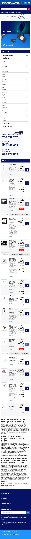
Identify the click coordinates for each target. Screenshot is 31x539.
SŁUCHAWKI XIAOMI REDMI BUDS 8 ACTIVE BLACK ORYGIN (12, 260)
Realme (4, 105)
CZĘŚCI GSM (6, 58)
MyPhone (4, 95)
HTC (3, 76)
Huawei (4, 79)
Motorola (4, 92)
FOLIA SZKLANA (7, 126)
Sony (3, 110)
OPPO (4, 102)
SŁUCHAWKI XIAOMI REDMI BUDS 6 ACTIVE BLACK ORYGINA (13, 384)
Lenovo (4, 84)
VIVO (3, 118)
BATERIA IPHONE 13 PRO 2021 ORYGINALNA (12, 370)
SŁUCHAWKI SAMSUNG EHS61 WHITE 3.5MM (13, 359)
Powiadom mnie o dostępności (19, 214)
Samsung (4, 107)
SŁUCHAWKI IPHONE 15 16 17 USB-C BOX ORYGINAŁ (12, 179)
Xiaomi (4, 120)
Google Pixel (5, 71)
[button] (2, 16)
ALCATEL (4, 61)
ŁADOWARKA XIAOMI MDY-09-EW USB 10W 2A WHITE (12, 200)
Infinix (3, 82)
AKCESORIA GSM (7, 55)
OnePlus (4, 100)
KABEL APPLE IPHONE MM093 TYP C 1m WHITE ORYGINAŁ (12, 242)
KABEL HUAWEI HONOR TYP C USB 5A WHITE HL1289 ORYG (12, 166)
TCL (3, 115)
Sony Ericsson (6, 113)
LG (3, 87)
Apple (3, 64)
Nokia (3, 97)
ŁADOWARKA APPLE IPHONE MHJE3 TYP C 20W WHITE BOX (13, 220)
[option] (15, 16)
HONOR (4, 74)
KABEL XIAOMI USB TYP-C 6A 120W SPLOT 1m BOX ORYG (12, 281)
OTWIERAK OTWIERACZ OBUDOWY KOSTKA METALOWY (13, 297)
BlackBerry (5, 66)
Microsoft (4, 89)
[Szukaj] (14, 9)
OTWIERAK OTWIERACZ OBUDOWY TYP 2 (13, 405)
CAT (3, 69)
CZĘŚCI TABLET (7, 123)
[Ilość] (27, 166)
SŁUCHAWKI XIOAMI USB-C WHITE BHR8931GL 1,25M (12, 342)
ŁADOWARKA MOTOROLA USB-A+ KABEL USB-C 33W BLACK (13, 310)
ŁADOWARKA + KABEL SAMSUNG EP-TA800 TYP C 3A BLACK (13, 327)
